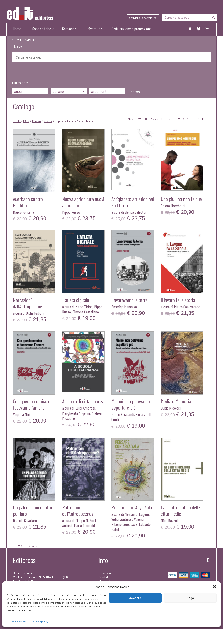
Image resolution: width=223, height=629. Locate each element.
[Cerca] (213, 17)
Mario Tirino (83, 306)
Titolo (17, 121)
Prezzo (36, 121)
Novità (48, 121)
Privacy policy (40, 621)
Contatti (104, 577)
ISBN (26, 121)
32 (139, 119)
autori (30, 91)
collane (68, 91)
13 (203, 119)
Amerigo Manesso (124, 306)
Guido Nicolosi (171, 407)
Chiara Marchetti (173, 205)
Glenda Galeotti (135, 212)
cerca (135, 91)
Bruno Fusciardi (123, 414)
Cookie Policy (18, 621)
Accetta (135, 598)
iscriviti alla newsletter (142, 17)
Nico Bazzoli (169, 520)
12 (197, 119)
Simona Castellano (86, 311)
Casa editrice (41, 28)
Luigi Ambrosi (85, 407)
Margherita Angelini (76, 413)
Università (92, 28)
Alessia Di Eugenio (137, 514)
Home (17, 28)
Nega (190, 598)
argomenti (107, 91)
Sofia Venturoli (122, 519)
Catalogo (68, 28)
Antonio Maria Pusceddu (79, 525)
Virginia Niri (21, 414)
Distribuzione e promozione (131, 28)
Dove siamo (107, 573)
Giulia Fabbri (35, 313)
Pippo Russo (71, 212)
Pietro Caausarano (187, 306)
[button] (214, 587)
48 (145, 119)
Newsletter (106, 581)
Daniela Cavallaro (25, 520)
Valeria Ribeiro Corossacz (128, 522)
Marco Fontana (23, 212)
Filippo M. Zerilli (86, 520)
